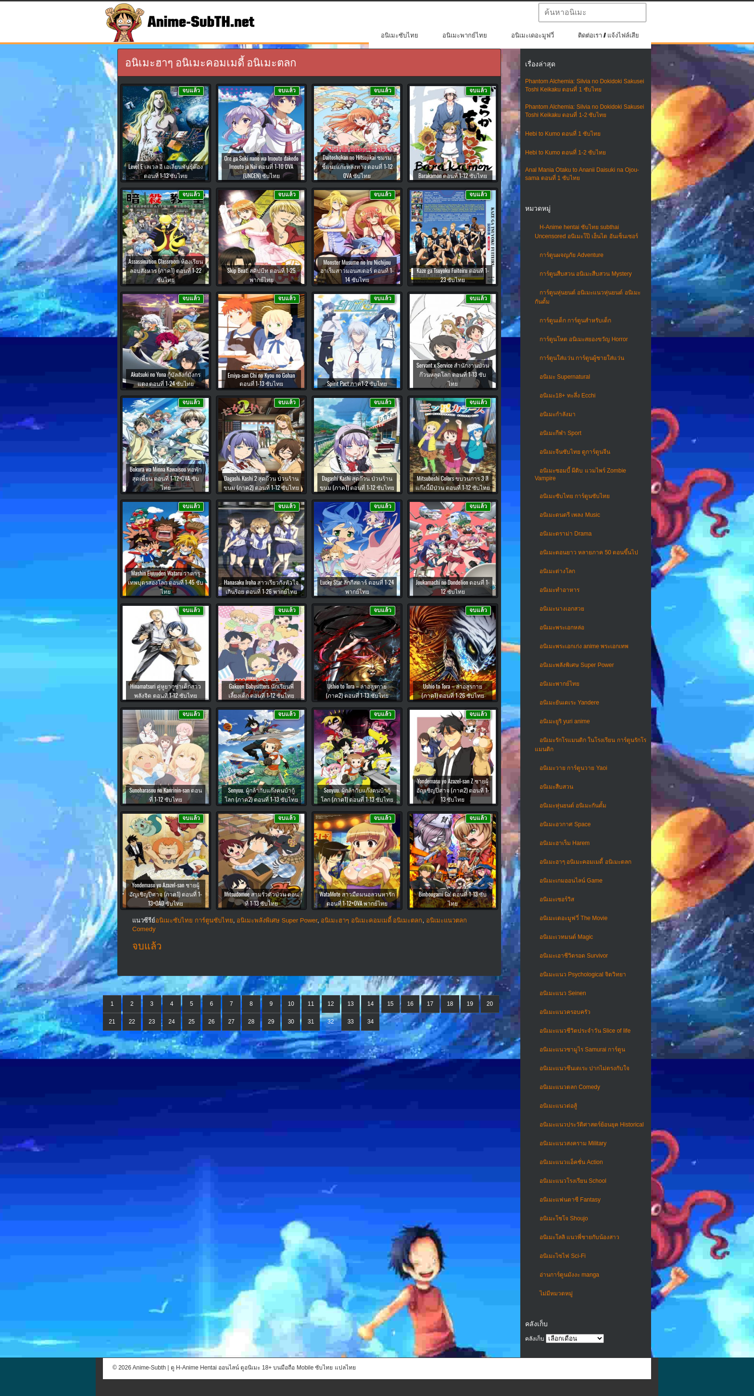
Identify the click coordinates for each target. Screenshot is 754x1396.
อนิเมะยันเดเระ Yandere (569, 702)
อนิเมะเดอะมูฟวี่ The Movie (573, 918)
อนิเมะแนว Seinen (563, 993)
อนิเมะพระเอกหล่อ (562, 627)
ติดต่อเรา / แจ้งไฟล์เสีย (608, 35)
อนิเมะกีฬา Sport (560, 433)
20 (490, 1003)
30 (291, 1021)
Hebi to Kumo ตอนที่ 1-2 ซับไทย (565, 152)
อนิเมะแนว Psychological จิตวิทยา (583, 974)
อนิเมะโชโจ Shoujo (564, 1218)
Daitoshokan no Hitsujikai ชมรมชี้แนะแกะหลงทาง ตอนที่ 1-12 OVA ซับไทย (357, 166)
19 (470, 1003)
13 (350, 1003)
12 (330, 1003)
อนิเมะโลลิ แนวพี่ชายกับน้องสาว (579, 1237)
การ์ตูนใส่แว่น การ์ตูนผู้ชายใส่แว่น (582, 358)
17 (430, 1003)
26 (211, 1021)
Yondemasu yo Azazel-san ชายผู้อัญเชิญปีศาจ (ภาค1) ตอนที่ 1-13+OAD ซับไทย (165, 894)
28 (251, 1021)
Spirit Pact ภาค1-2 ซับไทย (357, 383)
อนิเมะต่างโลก (557, 571)
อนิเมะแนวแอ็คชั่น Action (571, 1162)
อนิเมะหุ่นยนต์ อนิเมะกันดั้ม (573, 805)
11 (311, 1003)
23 (152, 1021)
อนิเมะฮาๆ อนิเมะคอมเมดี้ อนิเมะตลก (585, 861)
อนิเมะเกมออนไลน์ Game (571, 880)
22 (132, 1021)
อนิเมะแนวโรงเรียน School (573, 1181)
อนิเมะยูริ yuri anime (565, 721)
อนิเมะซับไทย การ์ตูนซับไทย (575, 496)
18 (450, 1003)
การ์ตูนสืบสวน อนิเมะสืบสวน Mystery (586, 273)
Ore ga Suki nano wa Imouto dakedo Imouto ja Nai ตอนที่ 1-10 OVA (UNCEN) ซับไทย (261, 166)
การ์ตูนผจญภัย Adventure (571, 255)
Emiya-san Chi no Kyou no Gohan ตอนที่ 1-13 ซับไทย (261, 379)
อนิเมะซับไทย (399, 35)
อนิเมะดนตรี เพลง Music (570, 515)
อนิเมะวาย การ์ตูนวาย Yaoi (573, 768)
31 (311, 1021)
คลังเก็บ (534, 1338)
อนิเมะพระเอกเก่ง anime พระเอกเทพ (584, 646)
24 (171, 1021)
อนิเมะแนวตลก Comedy (570, 1087)
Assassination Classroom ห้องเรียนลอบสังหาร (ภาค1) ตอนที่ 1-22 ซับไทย (165, 270)
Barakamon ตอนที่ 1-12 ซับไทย (452, 175)
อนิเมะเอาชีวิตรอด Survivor (574, 955)
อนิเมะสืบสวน (556, 786)
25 (191, 1021)
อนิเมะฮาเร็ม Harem (565, 843)
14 (370, 1003)
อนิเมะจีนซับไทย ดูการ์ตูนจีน (575, 451)
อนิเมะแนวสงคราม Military (573, 1143)
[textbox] (592, 12)
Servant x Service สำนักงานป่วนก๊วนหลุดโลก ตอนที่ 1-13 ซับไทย (452, 374)
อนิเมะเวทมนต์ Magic (566, 937)
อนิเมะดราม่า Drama (565, 533)
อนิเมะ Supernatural (565, 376)
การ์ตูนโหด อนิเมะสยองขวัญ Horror (584, 339)
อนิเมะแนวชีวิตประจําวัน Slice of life (585, 1030)
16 (410, 1003)
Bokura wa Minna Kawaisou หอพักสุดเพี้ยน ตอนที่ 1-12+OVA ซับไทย (166, 478)
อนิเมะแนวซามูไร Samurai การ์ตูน (582, 1049)
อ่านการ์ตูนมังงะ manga (569, 1274)
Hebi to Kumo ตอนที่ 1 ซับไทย (563, 133)
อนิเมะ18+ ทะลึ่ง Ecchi (567, 395)
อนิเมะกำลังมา (558, 414)
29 (271, 1021)
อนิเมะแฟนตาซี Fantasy (570, 1199)
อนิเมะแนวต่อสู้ (558, 1105)
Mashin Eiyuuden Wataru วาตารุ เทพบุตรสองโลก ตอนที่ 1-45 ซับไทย (165, 582)
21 (112, 1021)
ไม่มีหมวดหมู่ (556, 1293)
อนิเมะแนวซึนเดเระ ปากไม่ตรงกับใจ (584, 1068)
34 (370, 1021)
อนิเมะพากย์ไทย (464, 35)
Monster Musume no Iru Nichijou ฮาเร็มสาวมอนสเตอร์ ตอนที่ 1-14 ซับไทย (357, 270)
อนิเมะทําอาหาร (559, 590)
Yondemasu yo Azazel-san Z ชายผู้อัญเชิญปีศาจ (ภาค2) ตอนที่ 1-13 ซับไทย (453, 790)
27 (231, 1021)
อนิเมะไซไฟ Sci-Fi (563, 1256)
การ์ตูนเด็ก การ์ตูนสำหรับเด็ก (575, 320)
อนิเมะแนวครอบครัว (565, 1012)
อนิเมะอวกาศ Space (565, 824)
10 (291, 1003)
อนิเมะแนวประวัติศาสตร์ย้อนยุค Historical (592, 1124)
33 (350, 1021)
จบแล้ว (147, 946)
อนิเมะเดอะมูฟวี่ (532, 35)
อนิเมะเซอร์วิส (557, 899)
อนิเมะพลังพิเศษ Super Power (577, 665)
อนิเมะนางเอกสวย (562, 608)
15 (390, 1003)
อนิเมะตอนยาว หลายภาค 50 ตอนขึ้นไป (589, 552)
